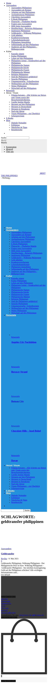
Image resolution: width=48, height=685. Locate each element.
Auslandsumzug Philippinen (22, 15)
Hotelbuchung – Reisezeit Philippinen (26, 28)
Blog (8, 120)
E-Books (9, 118)
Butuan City (17, 401)
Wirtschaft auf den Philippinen (23, 88)
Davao (14, 460)
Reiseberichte (16, 130)
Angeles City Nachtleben (23, 342)
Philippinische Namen (20, 65)
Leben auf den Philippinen (22, 58)
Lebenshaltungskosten (20, 40)
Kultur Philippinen (19, 56)
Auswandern (11, 5)
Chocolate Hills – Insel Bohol (26, 430)
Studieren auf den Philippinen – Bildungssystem (24, 48)
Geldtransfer (7, 553)
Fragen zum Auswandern (21, 24)
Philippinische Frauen (20, 70)
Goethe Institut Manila (20, 102)
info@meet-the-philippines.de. (31, 615)
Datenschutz (6, 604)
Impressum (5, 601)
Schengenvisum (17, 116)
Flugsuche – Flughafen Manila (23, 21)
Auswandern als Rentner (21, 10)
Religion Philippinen (19, 74)
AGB (3, 606)
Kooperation (11, 147)
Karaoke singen (17, 54)
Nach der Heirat (17, 111)
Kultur (9, 51)
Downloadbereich (8, 613)
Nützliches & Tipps (19, 127)
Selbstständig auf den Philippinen (25, 44)
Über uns (10, 151)
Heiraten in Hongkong (20, 109)
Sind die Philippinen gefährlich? (24, 77)
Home (8, 3)
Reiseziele (10, 90)
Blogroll (9, 149)
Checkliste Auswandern (21, 17)
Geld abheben (17, 35)
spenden (4, 599)
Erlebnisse (15, 125)
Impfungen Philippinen (20, 31)
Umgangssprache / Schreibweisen (25, 81)
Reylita (4, 559)
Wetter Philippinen (19, 86)
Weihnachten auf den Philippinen (24, 84)
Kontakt (4, 610)
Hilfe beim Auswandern (21, 26)
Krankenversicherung (20, 38)
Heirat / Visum (12, 93)
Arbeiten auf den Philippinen (23, 12)
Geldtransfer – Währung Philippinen (26, 33)
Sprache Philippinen (19, 79)
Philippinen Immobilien (21, 42)
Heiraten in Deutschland (21, 107)
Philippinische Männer (20, 72)
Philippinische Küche (20, 67)
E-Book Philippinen (19, 19)
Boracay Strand (19, 371)
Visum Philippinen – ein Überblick (25, 113)
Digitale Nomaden (18, 123)
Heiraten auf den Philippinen (23, 104)
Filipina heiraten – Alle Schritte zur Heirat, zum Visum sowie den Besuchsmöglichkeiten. (28, 97)
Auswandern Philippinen (21, 8)
